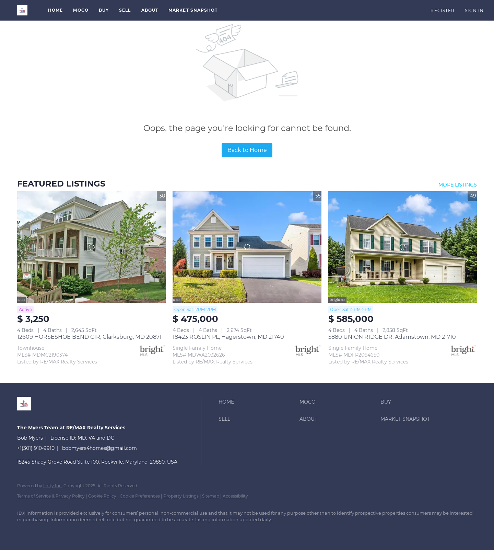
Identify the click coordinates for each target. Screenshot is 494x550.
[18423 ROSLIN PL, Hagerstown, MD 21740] (247, 247)
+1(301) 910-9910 (36, 448)
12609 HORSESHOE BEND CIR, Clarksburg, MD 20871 (89, 337)
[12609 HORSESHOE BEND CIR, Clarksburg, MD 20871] (91, 247)
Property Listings (181, 496)
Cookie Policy (102, 496)
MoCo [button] (80, 10)
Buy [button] (104, 10)
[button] (22, 10)
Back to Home (247, 150)
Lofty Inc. (52, 485)
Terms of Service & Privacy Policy (51, 496)
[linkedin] (25, 531)
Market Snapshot (193, 10)
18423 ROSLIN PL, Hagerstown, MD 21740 (228, 337)
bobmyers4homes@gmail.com (99, 448)
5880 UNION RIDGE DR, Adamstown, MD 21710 (392, 337)
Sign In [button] (474, 10)
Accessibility (235, 496)
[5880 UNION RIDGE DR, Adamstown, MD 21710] (402, 247)
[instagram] (65, 531)
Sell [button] (125, 10)
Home (55, 10)
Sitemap (210, 496)
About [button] (149, 10)
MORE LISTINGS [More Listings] (457, 185)
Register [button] (443, 10)
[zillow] (45, 531)
